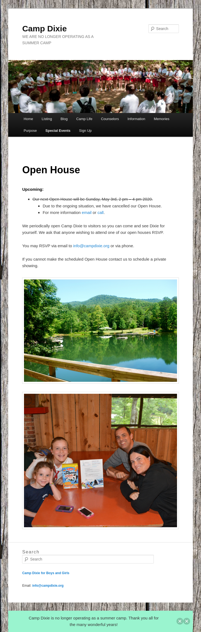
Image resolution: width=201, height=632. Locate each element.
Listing (47, 119)
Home (28, 119)
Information (136, 119)
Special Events (58, 131)
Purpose (30, 131)
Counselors (110, 119)
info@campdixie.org (91, 245)
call (100, 212)
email (87, 212)
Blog (64, 119)
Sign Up (85, 131)
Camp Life (84, 119)
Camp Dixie (44, 28)
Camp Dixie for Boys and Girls (45, 573)
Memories (161, 119)
